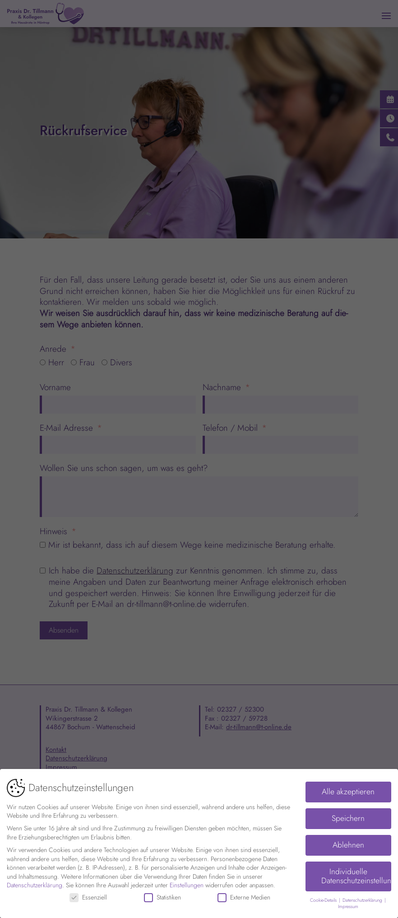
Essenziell (88, 894)
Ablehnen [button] (348, 841)
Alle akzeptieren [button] (348, 788)
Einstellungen (187, 881)
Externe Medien (244, 894)
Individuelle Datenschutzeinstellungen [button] (356, 872)
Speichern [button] (348, 814)
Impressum (348, 902)
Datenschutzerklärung (34, 881)
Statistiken (162, 894)
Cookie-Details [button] (324, 896)
